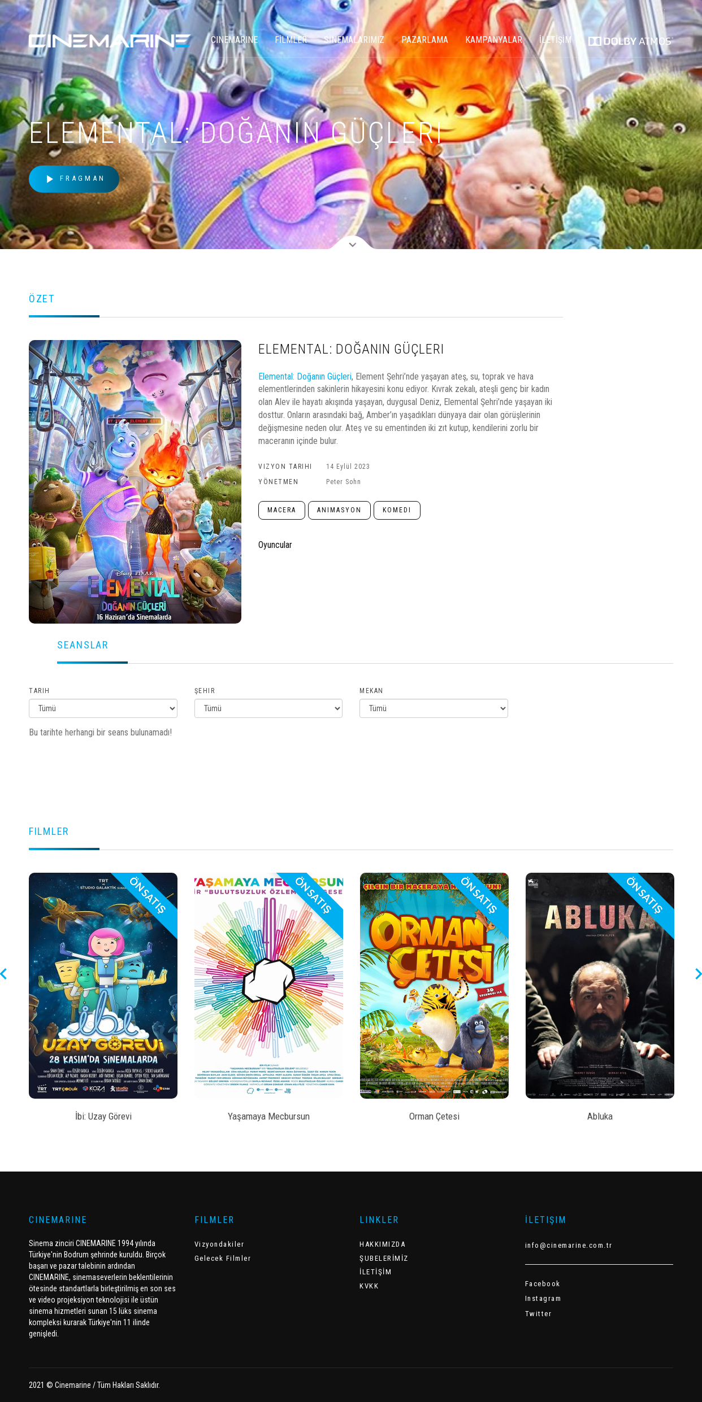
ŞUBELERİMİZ (384, 1258)
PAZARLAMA (424, 39)
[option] (103, 1001)
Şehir (204, 691)
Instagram (543, 1298)
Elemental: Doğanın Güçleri (305, 376)
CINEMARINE (234, 39)
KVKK (369, 1286)
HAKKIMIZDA (382, 1244)
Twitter (538, 1313)
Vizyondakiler (219, 1244)
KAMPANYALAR (493, 39)
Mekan (371, 691)
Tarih (39, 691)
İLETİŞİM (555, 39)
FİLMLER (291, 39)
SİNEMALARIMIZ (354, 39)
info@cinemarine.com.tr (569, 1245)
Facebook (543, 1283)
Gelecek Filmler (223, 1258)
